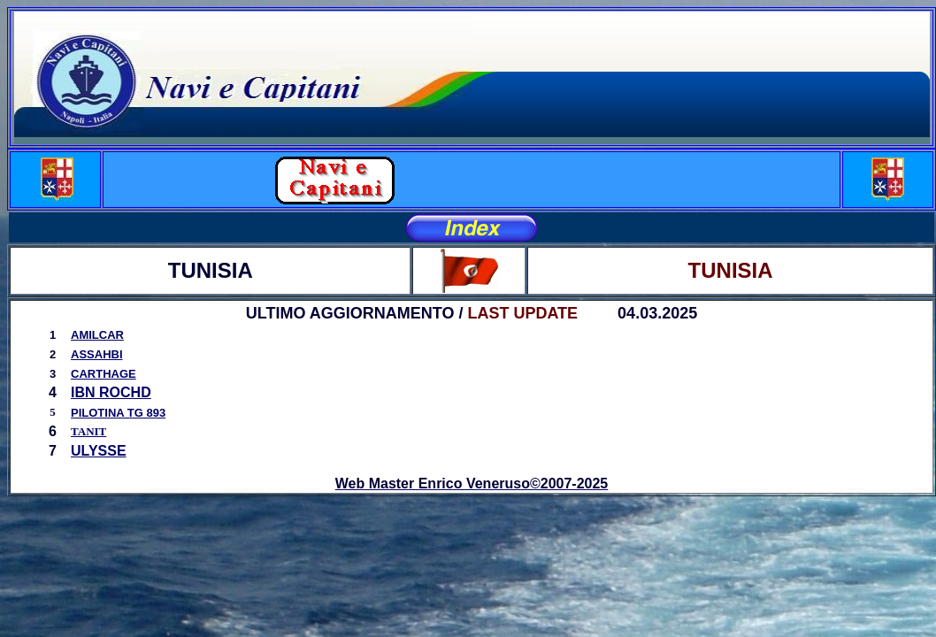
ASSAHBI (97, 354)
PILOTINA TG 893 (118, 412)
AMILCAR (97, 335)
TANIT (88, 431)
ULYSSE (99, 450)
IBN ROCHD (111, 392)
